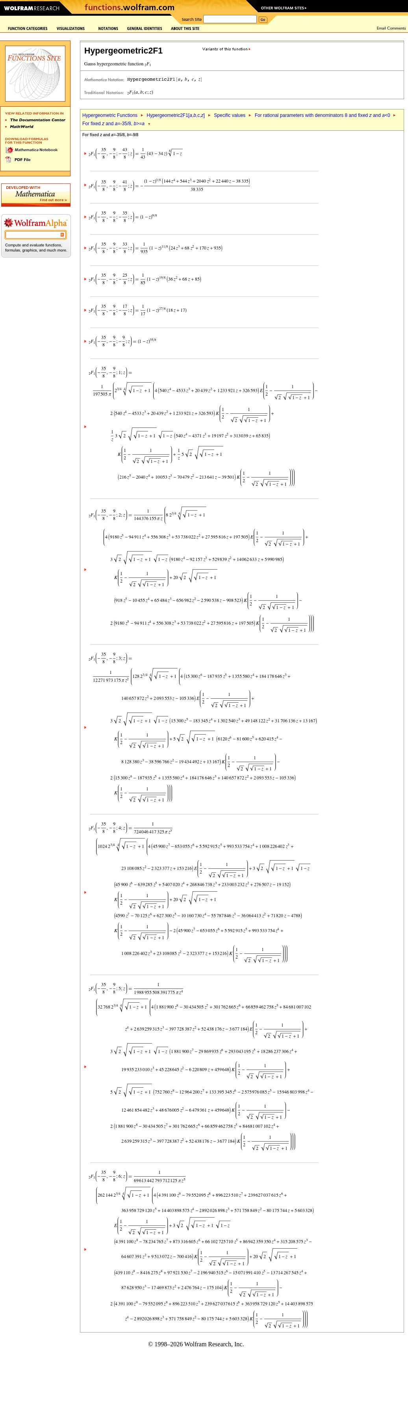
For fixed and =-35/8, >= (113, 123)
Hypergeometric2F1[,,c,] (175, 115)
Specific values (229, 115)
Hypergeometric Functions (109, 115)
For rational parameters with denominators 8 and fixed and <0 (322, 115)
